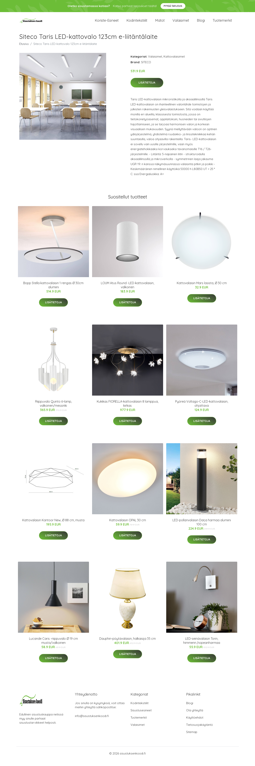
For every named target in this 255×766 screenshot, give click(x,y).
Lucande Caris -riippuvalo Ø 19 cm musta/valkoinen (53, 646)
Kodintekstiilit (136, 23)
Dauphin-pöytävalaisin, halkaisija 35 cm (127, 644)
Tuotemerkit (222, 23)
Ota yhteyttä (194, 716)
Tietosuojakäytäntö (199, 730)
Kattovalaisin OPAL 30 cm (127, 526)
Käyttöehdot (194, 723)
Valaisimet (180, 23)
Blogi (201, 23)
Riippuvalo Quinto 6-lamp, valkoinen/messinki (53, 409)
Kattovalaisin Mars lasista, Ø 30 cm (202, 289)
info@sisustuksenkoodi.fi (92, 722)
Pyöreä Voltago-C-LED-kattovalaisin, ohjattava (201, 409)
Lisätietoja (147, 88)
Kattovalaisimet (174, 62)
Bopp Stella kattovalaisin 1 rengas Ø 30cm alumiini (53, 291)
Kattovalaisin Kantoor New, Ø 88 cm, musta (53, 526)
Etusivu (24, 49)
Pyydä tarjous (173, 5)
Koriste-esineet (107, 23)
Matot (160, 23)
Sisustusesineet (141, 716)
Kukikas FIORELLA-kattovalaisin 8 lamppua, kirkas (127, 409)
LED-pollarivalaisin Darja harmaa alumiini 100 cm (201, 528)
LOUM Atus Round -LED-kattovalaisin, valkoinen (127, 291)
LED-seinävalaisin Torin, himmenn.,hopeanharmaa (201, 646)
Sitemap (191, 738)
